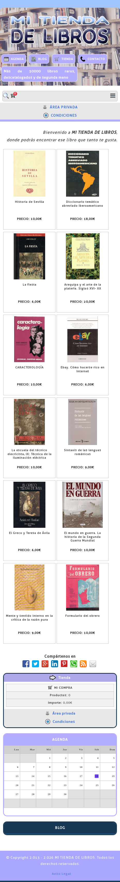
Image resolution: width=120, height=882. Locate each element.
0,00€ (60, 703)
